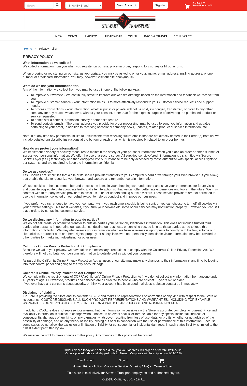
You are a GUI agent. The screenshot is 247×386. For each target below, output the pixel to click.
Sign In (160, 5)
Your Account (126, 5)
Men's (74, 36)
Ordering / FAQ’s (141, 366)
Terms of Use (163, 366)
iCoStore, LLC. (123, 379)
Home (28, 48)
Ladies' (92, 36)
